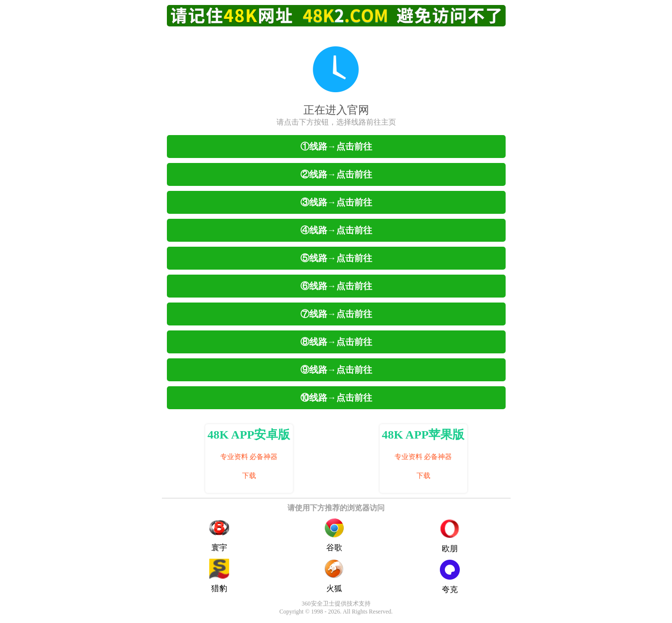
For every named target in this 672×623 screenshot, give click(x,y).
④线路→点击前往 (336, 230)
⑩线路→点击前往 (336, 398)
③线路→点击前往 (336, 202)
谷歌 (334, 535)
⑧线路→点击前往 (336, 342)
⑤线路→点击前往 (336, 258)
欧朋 (450, 536)
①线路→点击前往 (336, 147)
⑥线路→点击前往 (336, 286)
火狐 (334, 576)
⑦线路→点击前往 (336, 314)
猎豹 (219, 576)
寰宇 (219, 535)
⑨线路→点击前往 (336, 370)
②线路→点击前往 (336, 174)
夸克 (450, 577)
